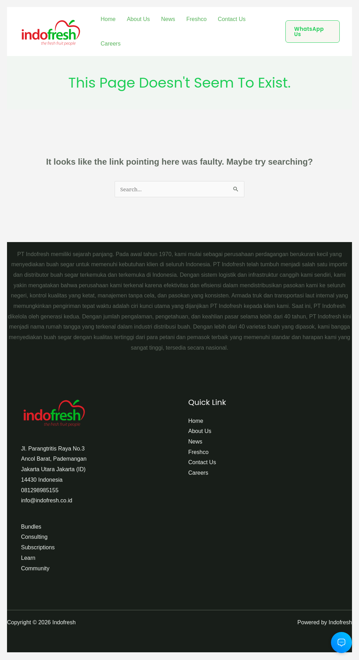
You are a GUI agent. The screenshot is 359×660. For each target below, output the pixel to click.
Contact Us (231, 19)
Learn (28, 559)
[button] (312, 31)
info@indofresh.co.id (46, 501)
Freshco (197, 19)
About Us (138, 19)
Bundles (31, 527)
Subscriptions (38, 548)
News (168, 19)
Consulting (34, 538)
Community (35, 569)
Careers (111, 44)
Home (108, 19)
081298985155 (40, 491)
